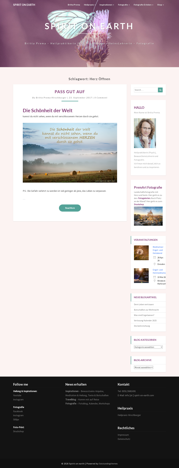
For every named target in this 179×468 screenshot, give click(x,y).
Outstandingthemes (108, 463)
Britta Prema (74, 4)
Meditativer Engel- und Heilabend (158, 250)
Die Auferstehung (142, 325)
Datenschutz (124, 438)
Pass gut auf (70, 91)
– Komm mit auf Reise (82, 399)
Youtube (17, 395)
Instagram (18, 399)
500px (16, 419)
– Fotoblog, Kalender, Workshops (87, 403)
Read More (73, 207)
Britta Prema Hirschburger (51, 97)
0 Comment (100, 97)
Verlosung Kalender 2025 (145, 320)
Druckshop (18, 431)
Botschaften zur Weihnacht (146, 309)
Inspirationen (107, 4)
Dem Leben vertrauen (144, 304)
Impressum (123, 434)
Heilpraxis (90, 4)
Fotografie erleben (143, 4)
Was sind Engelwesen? (144, 315)
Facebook (18, 411)
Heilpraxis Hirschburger (129, 415)
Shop (160, 4)
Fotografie (124, 4)
